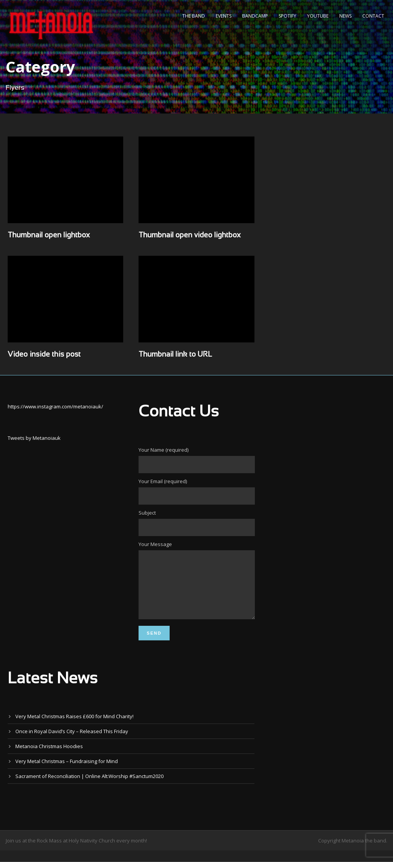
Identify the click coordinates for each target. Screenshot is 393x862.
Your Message (196, 587)
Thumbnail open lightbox (49, 235)
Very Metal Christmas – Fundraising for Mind (66, 772)
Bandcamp (255, 16)
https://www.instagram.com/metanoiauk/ (55, 406)
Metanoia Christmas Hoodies (49, 757)
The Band (193, 16)
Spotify (287, 16)
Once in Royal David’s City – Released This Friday (71, 742)
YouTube (318, 16)
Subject (196, 522)
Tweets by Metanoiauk (34, 437)
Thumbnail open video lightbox (190, 235)
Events (223, 16)
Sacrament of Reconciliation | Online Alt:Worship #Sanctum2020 (89, 787)
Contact (373, 16)
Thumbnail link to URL (175, 354)
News (345, 16)
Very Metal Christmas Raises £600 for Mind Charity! (74, 727)
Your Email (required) (196, 491)
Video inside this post (44, 354)
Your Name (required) (196, 459)
